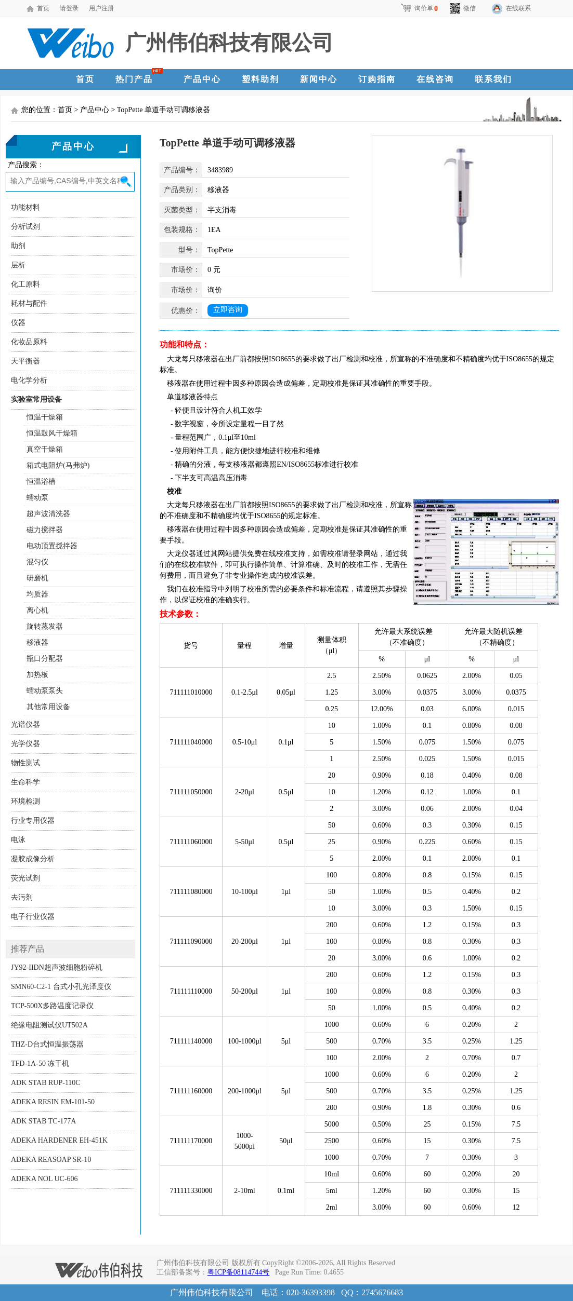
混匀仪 (37, 562)
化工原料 (25, 284)
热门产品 (134, 79)
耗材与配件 (29, 303)
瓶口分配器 (45, 658)
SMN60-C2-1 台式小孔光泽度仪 (61, 987)
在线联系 (518, 8)
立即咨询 (227, 310)
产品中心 (202, 79)
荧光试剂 (25, 878)
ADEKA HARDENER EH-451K (59, 1140)
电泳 (18, 840)
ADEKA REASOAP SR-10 (51, 1159)
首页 (43, 8)
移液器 (37, 642)
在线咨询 (435, 79)
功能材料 (25, 207)
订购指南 (377, 79)
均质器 (37, 594)
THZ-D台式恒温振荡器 (47, 1044)
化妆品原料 (29, 342)
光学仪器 (25, 744)
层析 (18, 265)
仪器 (18, 323)
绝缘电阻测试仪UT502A (49, 1025)
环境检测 (25, 801)
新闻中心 (318, 79)
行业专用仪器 (33, 820)
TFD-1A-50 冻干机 (40, 1063)
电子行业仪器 (33, 916)
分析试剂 (25, 227)
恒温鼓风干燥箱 (52, 433)
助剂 (18, 246)
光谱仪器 (25, 724)
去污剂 (22, 897)
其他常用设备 (48, 707)
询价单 (419, 8)
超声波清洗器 (48, 514)
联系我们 (493, 79)
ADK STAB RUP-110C (46, 1083)
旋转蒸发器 (45, 626)
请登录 (69, 8)
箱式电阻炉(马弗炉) (58, 465)
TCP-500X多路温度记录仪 (52, 1006)
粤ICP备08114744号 (238, 1272)
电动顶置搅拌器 (52, 546)
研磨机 (37, 578)
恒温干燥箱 (45, 417)
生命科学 (25, 782)
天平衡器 (25, 361)
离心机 (37, 610)
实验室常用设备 (36, 399)
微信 (463, 8)
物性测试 (25, 763)
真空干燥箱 (45, 449)
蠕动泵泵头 (45, 691)
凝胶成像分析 (33, 859)
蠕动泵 (37, 498)
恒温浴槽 (41, 481)
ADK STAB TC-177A (43, 1121)
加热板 (37, 675)
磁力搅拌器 (45, 530)
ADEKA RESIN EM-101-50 (53, 1102)
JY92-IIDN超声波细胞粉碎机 (56, 967)
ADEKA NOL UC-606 (44, 1179)
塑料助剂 (260, 79)
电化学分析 (29, 380)
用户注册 (101, 8)
